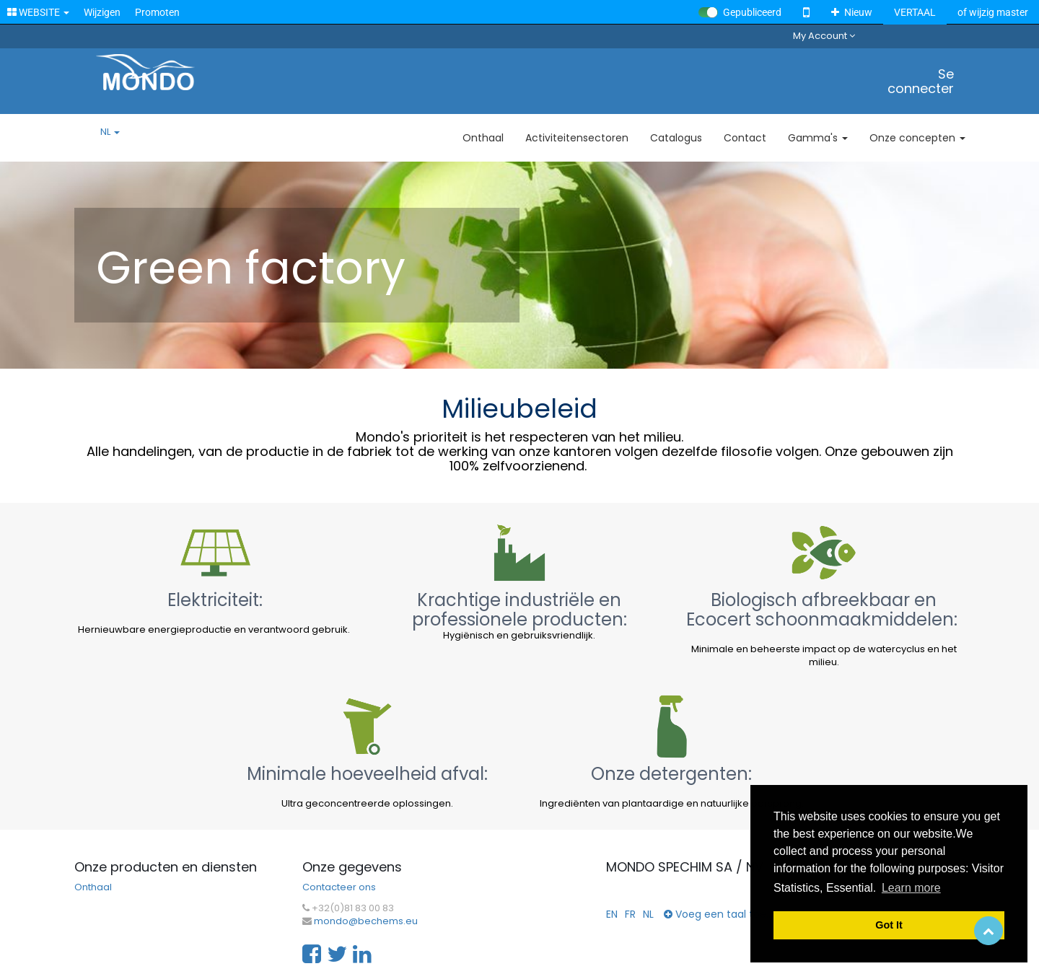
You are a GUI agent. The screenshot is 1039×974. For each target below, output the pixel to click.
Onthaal (93, 887)
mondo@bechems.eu (366, 921)
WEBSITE (38, 12)
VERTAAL (915, 12)
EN (612, 914)
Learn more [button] (911, 888)
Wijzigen (102, 12)
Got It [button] (889, 925)
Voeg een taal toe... (718, 914)
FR (630, 914)
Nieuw (852, 12)
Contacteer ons (339, 887)
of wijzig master (992, 12)
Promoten (157, 12)
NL (110, 132)
